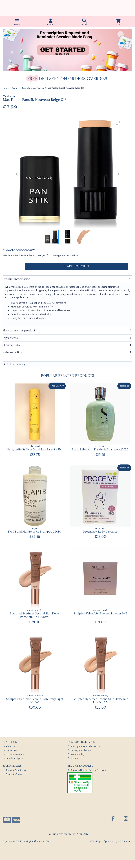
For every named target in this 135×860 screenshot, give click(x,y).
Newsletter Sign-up (14, 758)
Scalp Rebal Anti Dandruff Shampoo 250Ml (100, 449)
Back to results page (16, 364)
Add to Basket (76, 266)
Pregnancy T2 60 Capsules (100, 531)
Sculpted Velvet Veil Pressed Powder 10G (100, 613)
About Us (9, 746)
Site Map (73, 758)
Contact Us (10, 750)
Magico (99, 841)
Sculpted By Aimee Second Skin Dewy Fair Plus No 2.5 (100, 700)
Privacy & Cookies (13, 774)
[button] (118, 123)
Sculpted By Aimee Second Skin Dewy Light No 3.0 (34, 700)
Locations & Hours (14, 754)
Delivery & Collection (79, 750)
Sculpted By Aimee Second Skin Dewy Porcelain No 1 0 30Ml (34, 615)
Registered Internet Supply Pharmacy (87, 770)
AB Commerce (125, 841)
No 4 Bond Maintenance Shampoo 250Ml (34, 531)
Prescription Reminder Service (84, 746)
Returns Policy (76, 754)
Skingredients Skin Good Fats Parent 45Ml (34, 449)
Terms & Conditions (14, 770)
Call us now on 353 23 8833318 (67, 834)
